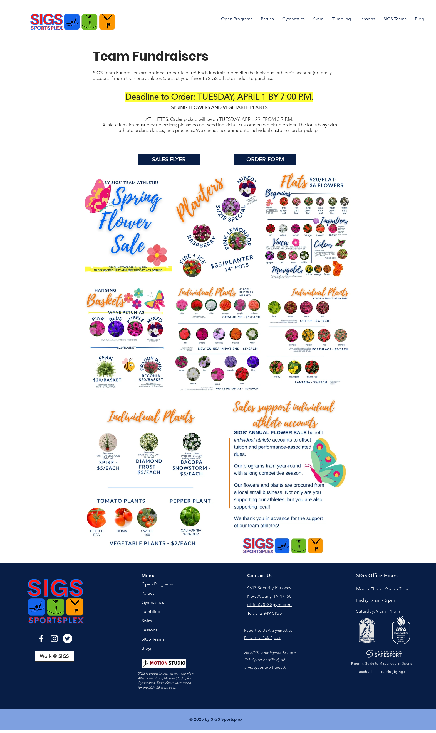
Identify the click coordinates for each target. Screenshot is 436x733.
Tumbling (151, 611)
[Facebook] (41, 638)
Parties (148, 593)
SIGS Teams (153, 639)
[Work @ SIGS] (54, 656)
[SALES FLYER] (169, 159)
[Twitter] (67, 638)
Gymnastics (153, 602)
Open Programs (157, 584)
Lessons (149, 630)
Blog (146, 648)
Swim (147, 620)
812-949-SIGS (268, 613)
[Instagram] (54, 638)
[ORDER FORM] (265, 159)
